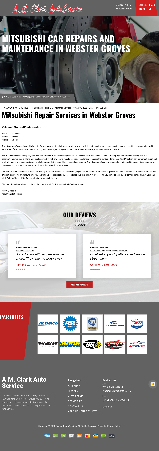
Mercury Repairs (9, 191)
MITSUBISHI (101, 108)
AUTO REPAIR (75, 396)
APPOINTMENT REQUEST (82, 411)
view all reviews (79, 284)
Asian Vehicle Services (12, 194)
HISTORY (73, 391)
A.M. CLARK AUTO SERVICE (16, 108)
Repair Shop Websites (66, 426)
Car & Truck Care (97, 251)
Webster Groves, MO (25, 251)
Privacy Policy (114, 426)
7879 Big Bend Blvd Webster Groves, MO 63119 (41, 97)
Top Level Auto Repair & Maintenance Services (50, 108)
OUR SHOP (74, 386)
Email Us (107, 406)
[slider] (79, 221)
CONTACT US (75, 406)
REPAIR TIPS (75, 401)
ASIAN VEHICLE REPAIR (83, 108)
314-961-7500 (145, 9)
